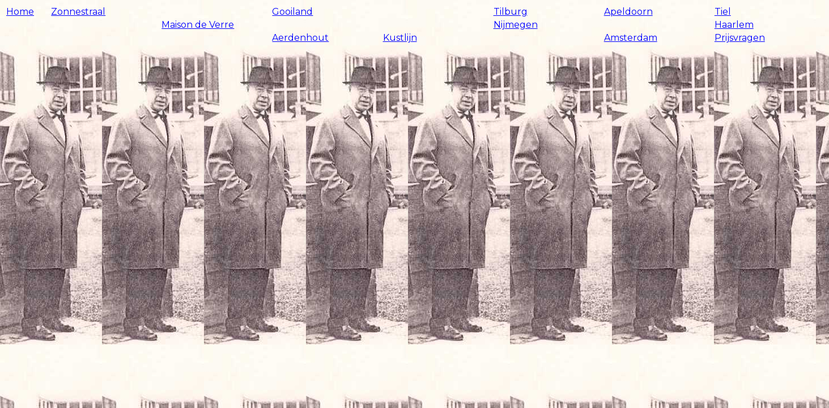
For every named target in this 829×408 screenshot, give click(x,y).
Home (20, 11)
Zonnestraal (78, 11)
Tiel (723, 11)
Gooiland (292, 11)
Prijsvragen (740, 37)
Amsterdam (630, 37)
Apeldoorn (628, 11)
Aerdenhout (300, 37)
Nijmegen (516, 24)
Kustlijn (400, 37)
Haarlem (734, 24)
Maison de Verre (197, 24)
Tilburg (511, 11)
